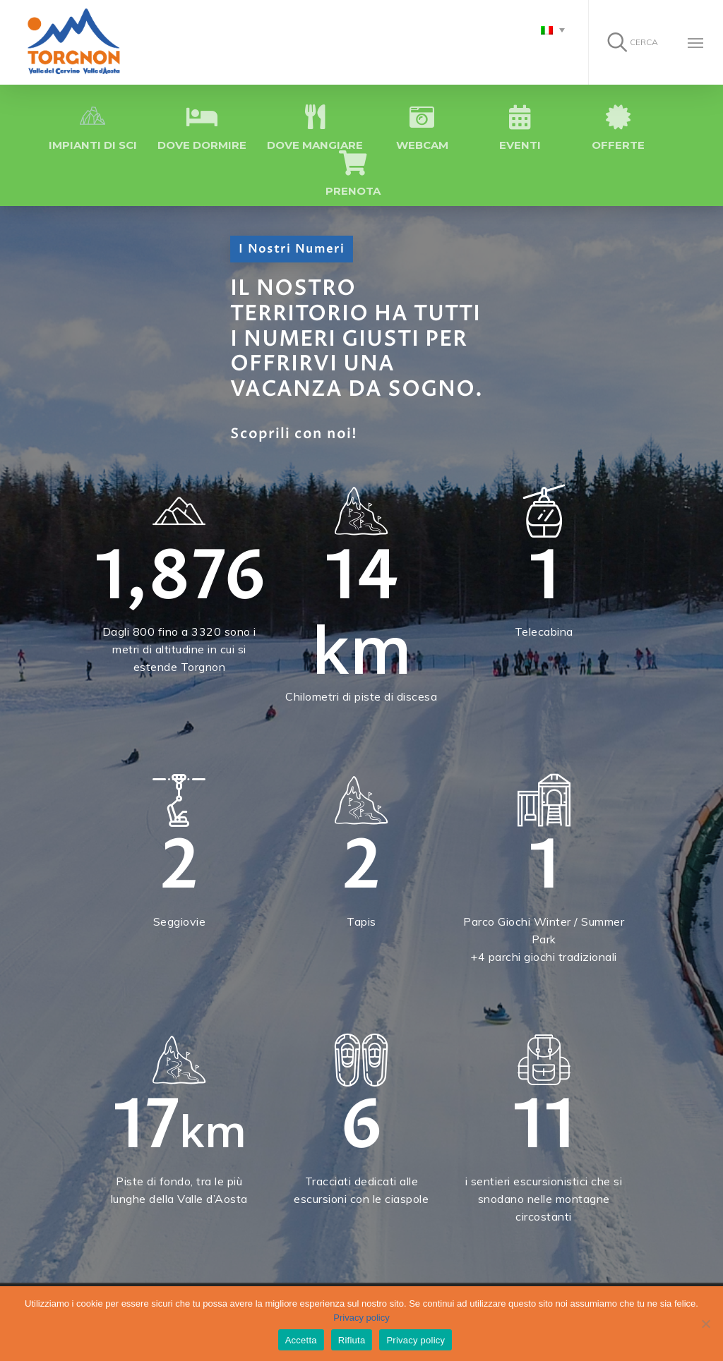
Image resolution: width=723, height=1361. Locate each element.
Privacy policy (361, 1317)
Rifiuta (352, 1340)
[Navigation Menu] (695, 42)
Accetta (301, 1340)
